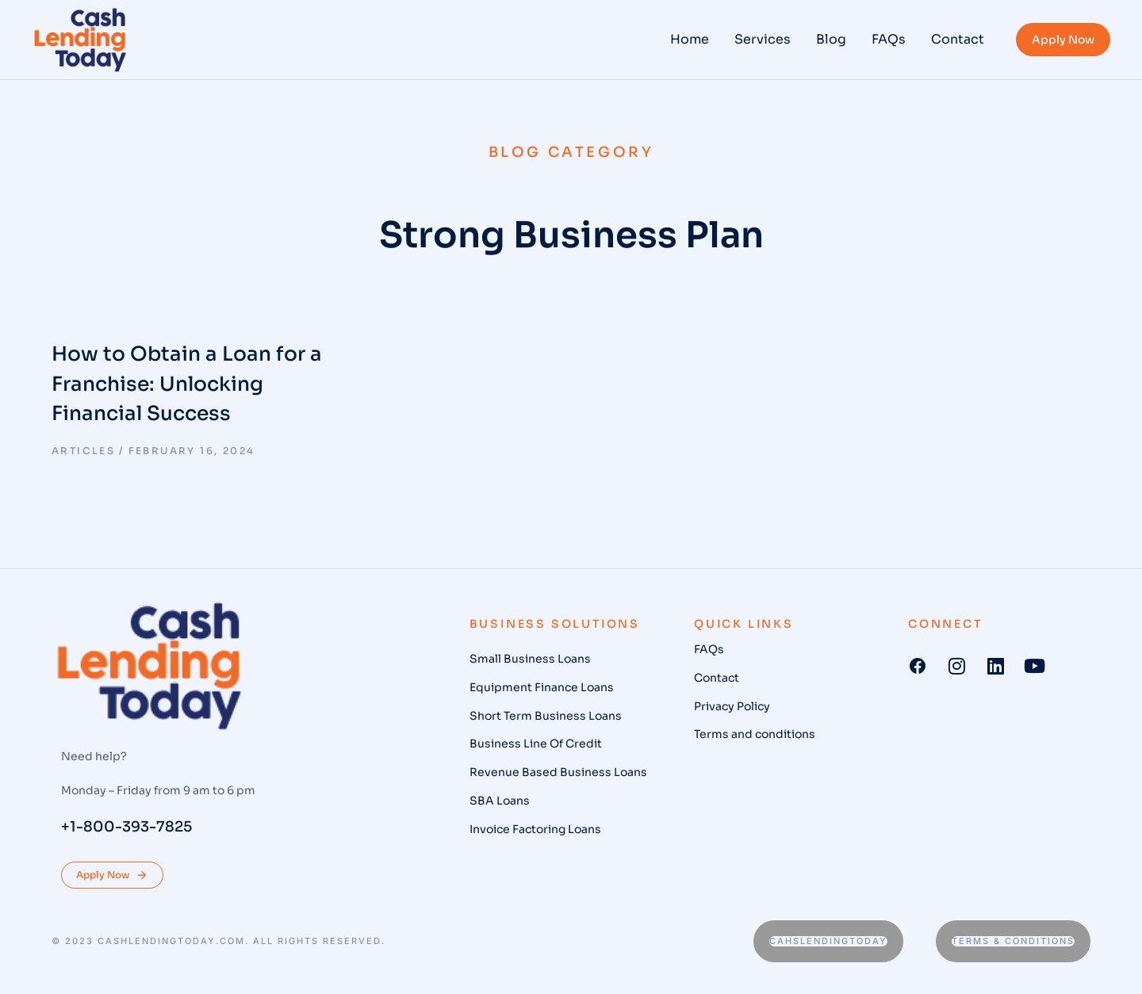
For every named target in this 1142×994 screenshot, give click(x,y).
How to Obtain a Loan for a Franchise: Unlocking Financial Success (187, 384)
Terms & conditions (1013, 940)
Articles (83, 451)
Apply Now (1063, 39)
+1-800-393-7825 (126, 826)
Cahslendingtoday (828, 940)
